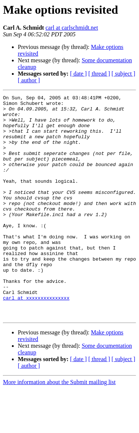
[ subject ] (123, 73)
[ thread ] (99, 73)
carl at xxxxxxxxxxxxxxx (36, 339)
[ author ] (29, 80)
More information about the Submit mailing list (59, 426)
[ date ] (78, 73)
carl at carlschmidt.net (72, 27)
